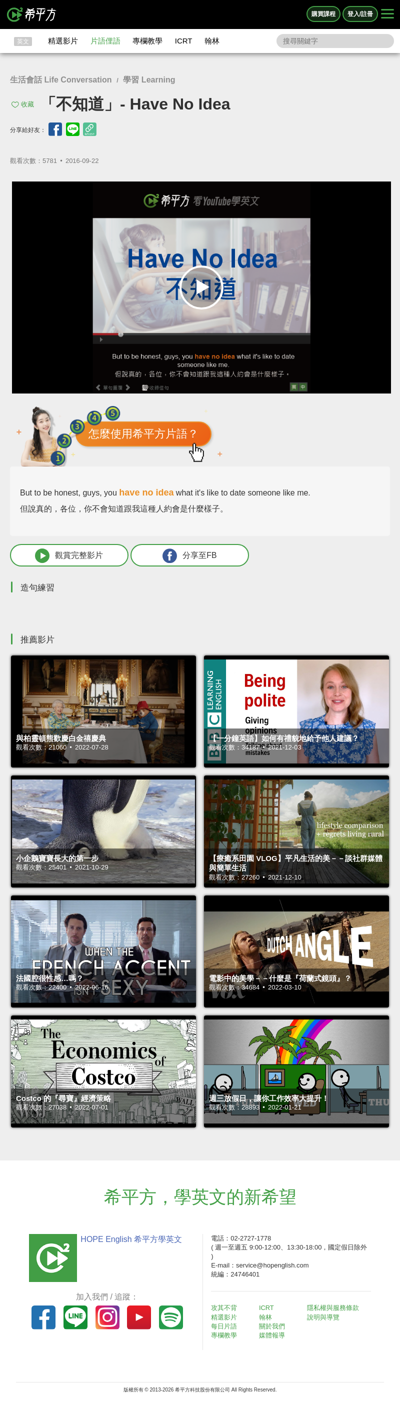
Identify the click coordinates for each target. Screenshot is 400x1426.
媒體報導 (273, 1336)
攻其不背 (225, 1308)
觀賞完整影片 (66, 555)
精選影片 (63, 40)
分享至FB (179, 555)
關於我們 (273, 1326)
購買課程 (324, 14)
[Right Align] (387, 14)
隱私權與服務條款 (334, 1308)
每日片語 (225, 1326)
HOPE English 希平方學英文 (130, 1239)
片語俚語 (105, 40)
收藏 (27, 104)
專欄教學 (147, 40)
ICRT (183, 40)
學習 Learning (149, 80)
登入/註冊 (360, 14)
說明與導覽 (324, 1317)
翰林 (212, 40)
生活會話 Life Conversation (61, 80)
